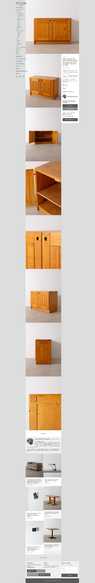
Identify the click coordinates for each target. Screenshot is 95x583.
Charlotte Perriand (70, 96)
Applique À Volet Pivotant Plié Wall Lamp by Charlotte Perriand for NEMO (34, 515)
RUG (17, 39)
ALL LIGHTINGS (20, 30)
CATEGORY (18, 10)
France (64, 67)
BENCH (18, 25)
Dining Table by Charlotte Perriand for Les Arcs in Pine (52, 513)
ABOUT (17, 73)
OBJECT (18, 42)
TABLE (18, 35)
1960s (49, 483)
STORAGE (18, 27)
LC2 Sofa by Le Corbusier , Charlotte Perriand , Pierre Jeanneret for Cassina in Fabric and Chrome (34, 481)
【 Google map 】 (31, 567)
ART (17, 45)
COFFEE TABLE (20, 15)
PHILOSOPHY (19, 61)
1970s (68, 67)
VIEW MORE (43, 557)
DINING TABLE (20, 14)
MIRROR (18, 40)
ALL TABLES (19, 12)
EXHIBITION (19, 56)
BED (17, 29)
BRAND (17, 52)
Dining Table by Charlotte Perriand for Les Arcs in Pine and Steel (52, 546)
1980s (31, 484)
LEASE (17, 66)
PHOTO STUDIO (20, 63)
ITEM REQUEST (33, 574)
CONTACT (32, 571)
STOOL (18, 24)
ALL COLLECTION (19, 9)
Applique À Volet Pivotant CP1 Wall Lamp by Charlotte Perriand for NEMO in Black (34, 548)
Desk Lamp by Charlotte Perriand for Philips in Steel (51, 480)
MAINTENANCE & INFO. (22, 71)
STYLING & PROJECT (21, 58)
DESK (18, 17)
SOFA (18, 22)
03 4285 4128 (70, 108)
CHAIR (18, 20)
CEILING (19, 32)
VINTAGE (65, 102)
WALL (18, 37)
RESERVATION (71, 119)
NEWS (17, 68)
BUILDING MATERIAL (21, 47)
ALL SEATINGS (20, 19)
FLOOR (18, 34)
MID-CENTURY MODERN (69, 101)
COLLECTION (19, 7)
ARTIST (17, 50)
